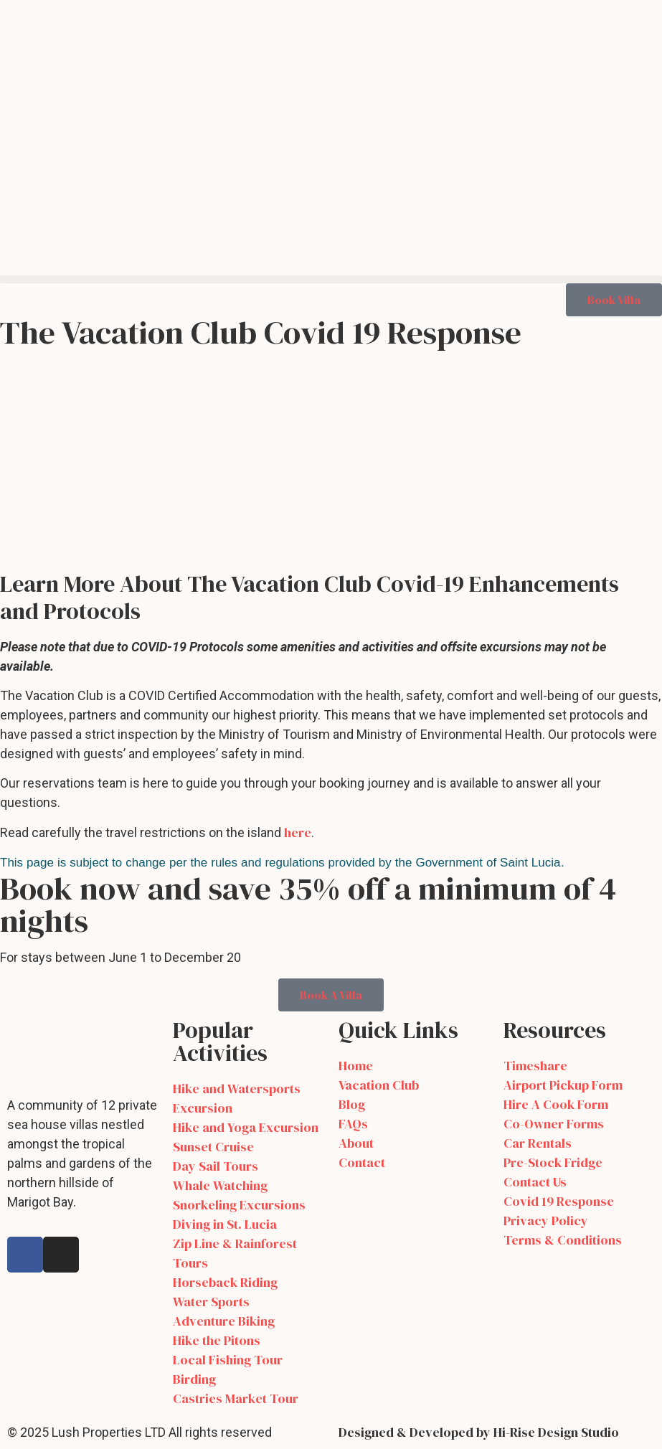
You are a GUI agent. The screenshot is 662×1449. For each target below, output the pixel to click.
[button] (331, 279)
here (297, 832)
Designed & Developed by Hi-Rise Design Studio (479, 1432)
